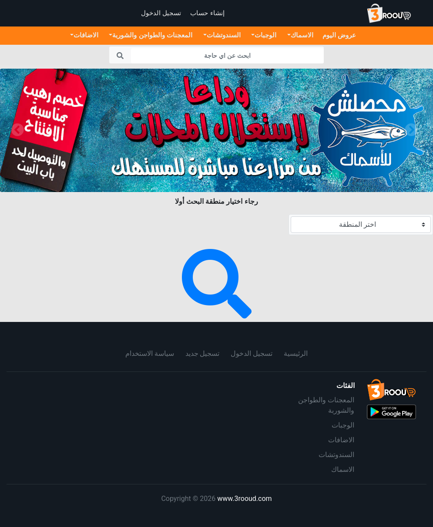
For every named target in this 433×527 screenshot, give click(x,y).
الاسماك (342, 469)
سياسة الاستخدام (149, 353)
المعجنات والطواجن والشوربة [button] (152, 35)
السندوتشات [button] (224, 35)
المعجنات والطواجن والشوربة (326, 405)
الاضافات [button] (86, 35)
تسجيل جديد (202, 353)
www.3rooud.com (244, 498)
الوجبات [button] (265, 35)
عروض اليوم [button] (339, 35)
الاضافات (341, 440)
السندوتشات (336, 455)
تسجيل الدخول (251, 353)
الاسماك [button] (302, 35)
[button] (17, 130)
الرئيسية (296, 353)
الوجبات (343, 425)
